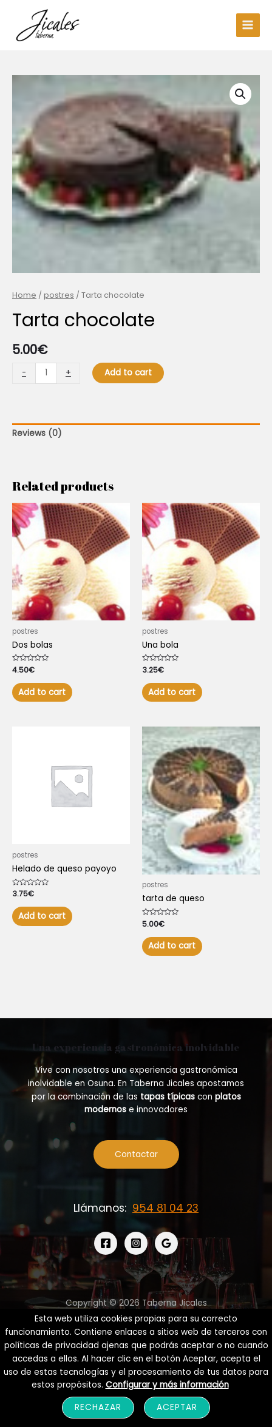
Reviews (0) (37, 433)
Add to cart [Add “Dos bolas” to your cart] (42, 692)
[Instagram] (136, 1243)
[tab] (136, 434)
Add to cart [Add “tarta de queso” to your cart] (171, 946)
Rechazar (98, 1407)
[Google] (166, 1243)
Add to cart (128, 372)
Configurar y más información (167, 1385)
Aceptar (177, 1407)
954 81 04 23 (165, 1208)
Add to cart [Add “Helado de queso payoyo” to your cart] (42, 916)
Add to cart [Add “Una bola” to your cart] (171, 692)
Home (24, 295)
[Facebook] (105, 1243)
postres (59, 295)
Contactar (136, 1154)
